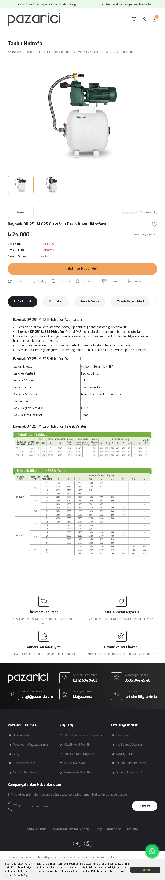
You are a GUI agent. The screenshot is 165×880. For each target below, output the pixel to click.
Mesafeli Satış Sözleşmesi (83, 735)
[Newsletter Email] (82, 806)
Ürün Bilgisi (22, 301)
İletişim (132, 829)
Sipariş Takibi (125, 754)
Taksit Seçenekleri (130, 301)
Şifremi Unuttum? (129, 772)
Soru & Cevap (89, 301)
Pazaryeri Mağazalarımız (30, 745)
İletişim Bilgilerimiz (26, 772)
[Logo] (34, 19)
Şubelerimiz (36, 829)
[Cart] (154, 19)
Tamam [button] (145, 869)
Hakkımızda (21, 735)
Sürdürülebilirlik (24, 763)
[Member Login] (144, 19)
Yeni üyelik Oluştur (129, 745)
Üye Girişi (122, 735)
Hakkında (114, 829)
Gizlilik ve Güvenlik (77, 745)
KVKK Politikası (75, 763)
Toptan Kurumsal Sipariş (70, 829)
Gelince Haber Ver (82, 268)
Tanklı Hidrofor (26, 43)
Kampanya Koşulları (78, 772)
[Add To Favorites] (154, 224)
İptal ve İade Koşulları (79, 754)
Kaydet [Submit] (144, 806)
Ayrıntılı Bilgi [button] (21, 875)
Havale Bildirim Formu (131, 763)
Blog (16, 754)
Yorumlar (55, 301)
